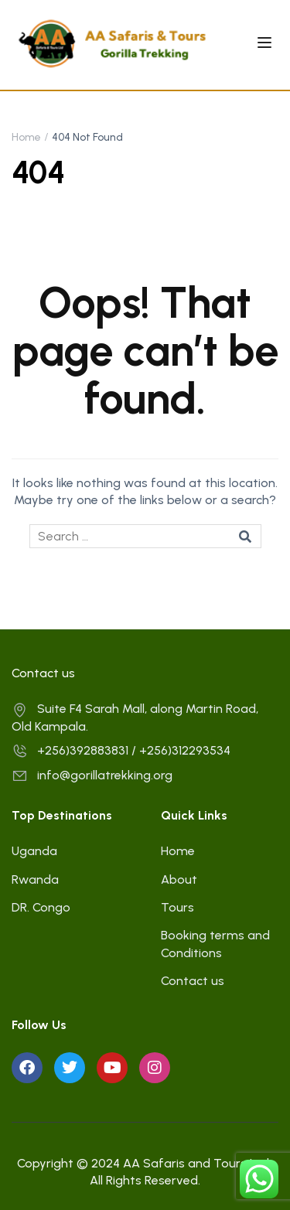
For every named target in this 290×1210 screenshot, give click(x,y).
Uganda (34, 851)
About (179, 879)
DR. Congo (41, 907)
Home (26, 137)
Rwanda (35, 879)
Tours (177, 907)
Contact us (192, 980)
